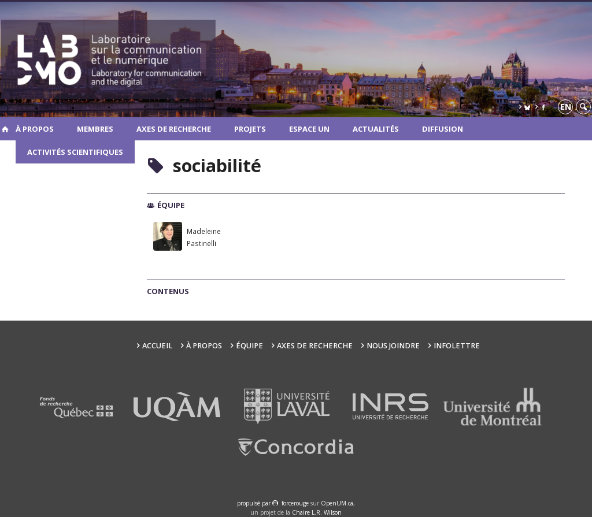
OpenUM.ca (337, 503)
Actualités (376, 129)
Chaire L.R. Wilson (317, 512)
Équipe (249, 346)
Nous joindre (393, 346)
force (295, 503)
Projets (250, 129)
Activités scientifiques (75, 152)
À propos (35, 129)
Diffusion (442, 129)
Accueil (157, 346)
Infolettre (457, 346)
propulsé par (254, 503)
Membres (95, 129)
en (565, 106)
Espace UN (309, 129)
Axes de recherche (173, 129)
